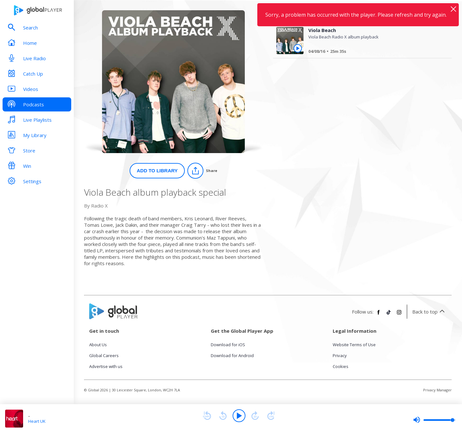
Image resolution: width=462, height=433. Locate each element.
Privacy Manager (437, 390)
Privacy (340, 355)
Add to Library (157, 170)
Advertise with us (106, 366)
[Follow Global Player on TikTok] (388, 314)
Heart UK (37, 421)
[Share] (202, 171)
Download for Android (232, 355)
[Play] (239, 415)
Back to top (429, 311)
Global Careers (104, 355)
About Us (98, 344)
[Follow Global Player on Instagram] (399, 314)
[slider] (434, 420)
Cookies (340, 366)
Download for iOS (228, 344)
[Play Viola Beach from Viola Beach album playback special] (298, 48)
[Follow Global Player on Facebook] (378, 314)
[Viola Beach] (374, 52)
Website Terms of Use (354, 344)
